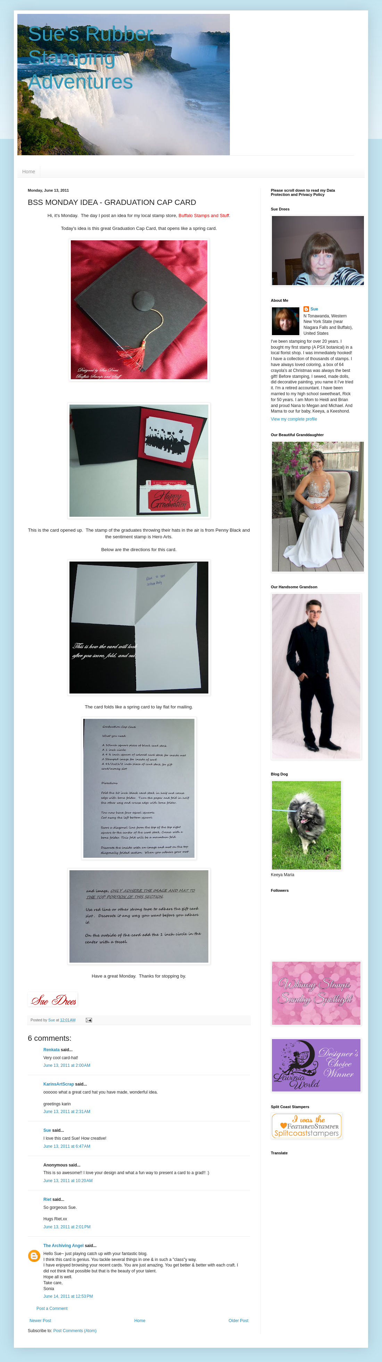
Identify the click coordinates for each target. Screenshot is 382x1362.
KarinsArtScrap (58, 1084)
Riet (47, 1199)
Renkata (51, 1049)
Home (28, 171)
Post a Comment (51, 1308)
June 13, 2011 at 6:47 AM (66, 1146)
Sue (47, 1130)
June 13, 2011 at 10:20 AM (68, 1180)
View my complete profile (294, 419)
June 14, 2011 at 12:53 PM (68, 1296)
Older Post (238, 1320)
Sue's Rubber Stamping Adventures (90, 57)
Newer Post (40, 1320)
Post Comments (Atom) (75, 1330)
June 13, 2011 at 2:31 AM (66, 1111)
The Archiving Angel (63, 1245)
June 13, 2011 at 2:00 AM (66, 1065)
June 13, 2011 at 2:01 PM (67, 1226)
